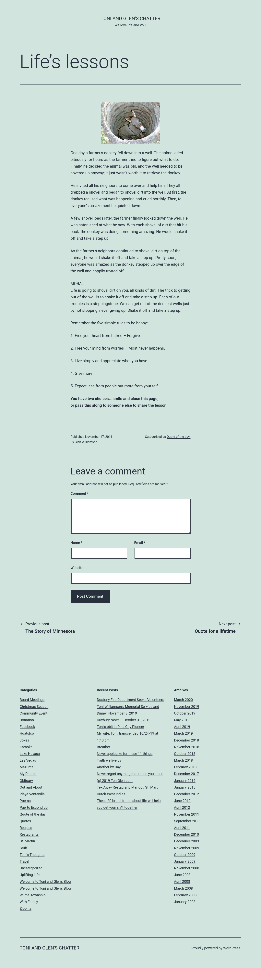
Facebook (27, 727)
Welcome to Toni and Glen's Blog (45, 881)
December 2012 (186, 794)
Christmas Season (34, 706)
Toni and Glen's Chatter (130, 18)
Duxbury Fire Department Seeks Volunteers (130, 700)
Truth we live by (109, 760)
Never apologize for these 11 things (124, 754)
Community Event (33, 713)
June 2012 (182, 801)
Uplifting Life (30, 875)
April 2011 (182, 828)
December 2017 (186, 774)
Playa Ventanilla (32, 794)
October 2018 (184, 754)
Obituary (26, 781)
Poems (25, 801)
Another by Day (109, 767)
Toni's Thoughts (32, 855)
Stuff (23, 848)
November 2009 (186, 848)
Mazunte (26, 767)
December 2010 (186, 834)
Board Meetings (32, 700)
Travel (24, 861)
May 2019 (182, 720)
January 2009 (185, 861)
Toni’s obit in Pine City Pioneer (120, 727)
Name (76, 543)
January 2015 (185, 787)
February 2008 (185, 895)
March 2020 (183, 700)
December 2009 (186, 841)
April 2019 (182, 727)
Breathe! (103, 747)
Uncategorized (31, 868)
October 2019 (184, 713)
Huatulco (27, 733)
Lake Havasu (30, 754)
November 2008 (186, 868)
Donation (27, 720)
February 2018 (185, 767)
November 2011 (186, 814)
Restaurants (29, 834)
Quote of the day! (178, 437)
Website (77, 568)
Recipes (26, 828)
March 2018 (183, 760)
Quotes (25, 821)
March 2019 (183, 733)
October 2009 (184, 855)
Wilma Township (33, 895)
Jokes (24, 740)
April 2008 (182, 881)
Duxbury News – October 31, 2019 (123, 720)
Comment (80, 493)
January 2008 (185, 902)
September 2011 (187, 821)
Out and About (31, 787)
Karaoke (26, 747)
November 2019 (186, 706)
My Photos (28, 774)
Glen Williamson (86, 442)
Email (139, 543)
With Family (29, 902)
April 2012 (182, 807)
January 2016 (185, 781)
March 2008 (183, 888)
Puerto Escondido (34, 807)
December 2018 (186, 740)
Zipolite (25, 908)
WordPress (231, 948)
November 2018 (186, 747)
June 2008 (182, 875)
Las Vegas (28, 760)
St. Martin (27, 841)
